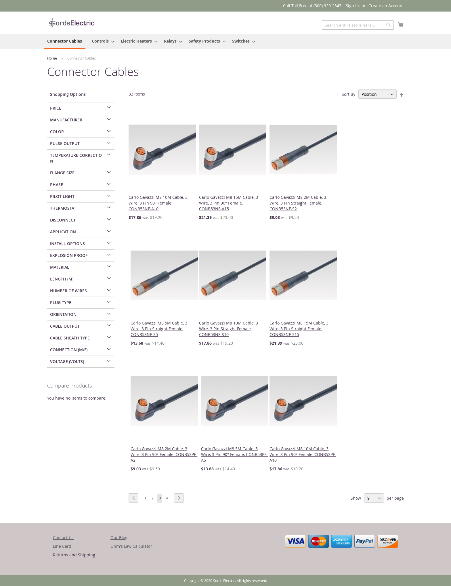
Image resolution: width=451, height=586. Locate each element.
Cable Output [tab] (65, 326)
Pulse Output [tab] (65, 143)
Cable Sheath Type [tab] (70, 338)
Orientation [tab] (63, 314)
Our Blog (118, 537)
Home (52, 58)
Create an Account (386, 5)
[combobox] (358, 25)
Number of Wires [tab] (68, 290)
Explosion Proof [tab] (68, 255)
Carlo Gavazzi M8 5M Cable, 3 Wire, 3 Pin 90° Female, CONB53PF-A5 (234, 454)
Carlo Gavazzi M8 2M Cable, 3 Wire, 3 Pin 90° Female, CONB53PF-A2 (164, 454)
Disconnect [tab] (63, 220)
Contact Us (63, 537)
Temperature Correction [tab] (76, 158)
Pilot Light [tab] (62, 196)
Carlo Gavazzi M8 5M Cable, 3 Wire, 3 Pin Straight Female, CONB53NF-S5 (159, 328)
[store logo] (71, 22)
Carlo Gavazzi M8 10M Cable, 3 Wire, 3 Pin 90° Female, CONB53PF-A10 (303, 454)
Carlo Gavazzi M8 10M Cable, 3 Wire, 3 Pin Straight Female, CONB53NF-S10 (228, 328)
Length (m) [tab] (61, 279)
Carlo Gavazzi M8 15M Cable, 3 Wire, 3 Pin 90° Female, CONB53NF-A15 (228, 202)
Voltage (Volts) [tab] (67, 361)
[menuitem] (64, 41)
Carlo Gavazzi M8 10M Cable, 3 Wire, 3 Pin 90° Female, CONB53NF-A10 (158, 202)
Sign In (352, 5)
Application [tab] (63, 231)
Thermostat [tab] (63, 208)
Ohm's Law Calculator (131, 546)
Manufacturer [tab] (66, 120)
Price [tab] (55, 108)
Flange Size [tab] (62, 172)
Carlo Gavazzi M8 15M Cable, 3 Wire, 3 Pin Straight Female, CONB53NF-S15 (299, 328)
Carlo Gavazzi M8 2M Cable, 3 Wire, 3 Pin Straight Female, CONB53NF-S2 (298, 202)
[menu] (225, 41)
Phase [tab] (56, 184)
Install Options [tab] (67, 243)
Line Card (62, 546)
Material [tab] (59, 267)
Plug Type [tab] (60, 302)
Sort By (348, 94)
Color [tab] (57, 131)
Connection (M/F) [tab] (68, 349)
